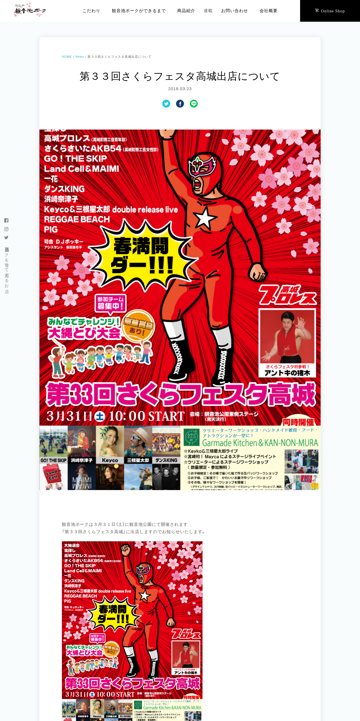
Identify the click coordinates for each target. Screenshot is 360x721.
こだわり (91, 10)
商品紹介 (186, 10)
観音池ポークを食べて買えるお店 (6, 265)
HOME (67, 56)
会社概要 (269, 10)
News (79, 56)
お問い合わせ (234, 10)
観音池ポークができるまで (139, 10)
